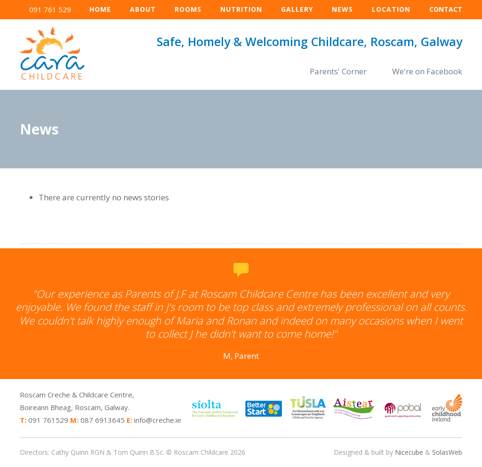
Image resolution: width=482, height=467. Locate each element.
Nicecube (409, 452)
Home (100, 9)
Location (391, 9)
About (143, 9)
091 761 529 (50, 9)
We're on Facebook (427, 71)
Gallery (297, 9)
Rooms (188, 9)
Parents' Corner (338, 71)
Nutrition (241, 9)
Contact (445, 9)
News (342, 9)
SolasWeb (447, 452)
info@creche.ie (157, 420)
